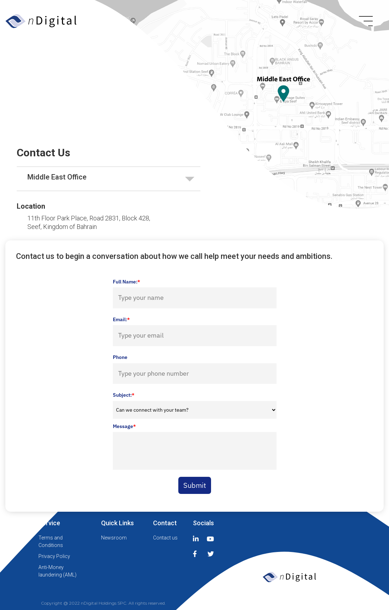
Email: (121, 319)
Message (124, 426)
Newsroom (114, 538)
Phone (120, 357)
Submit (194, 485)
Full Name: (126, 281)
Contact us (165, 538)
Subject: (124, 395)
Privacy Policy (54, 556)
